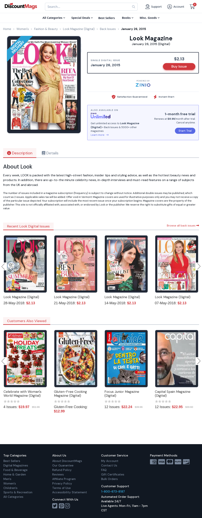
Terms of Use (61, 488)
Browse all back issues (183, 225)
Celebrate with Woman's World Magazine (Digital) (22, 393)
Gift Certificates (112, 474)
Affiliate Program (64, 479)
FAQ (104, 470)
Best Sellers (11, 461)
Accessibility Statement (69, 492)
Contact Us (109, 465)
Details (50, 153)
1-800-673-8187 (113, 492)
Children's (10, 488)
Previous (3, 266)
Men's (7, 479)
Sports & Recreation (17, 492)
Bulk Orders (109, 479)
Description (19, 153)
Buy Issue (179, 66)
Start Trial (185, 130)
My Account (109, 461)
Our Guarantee (62, 465)
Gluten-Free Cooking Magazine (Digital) (70, 393)
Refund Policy (62, 470)
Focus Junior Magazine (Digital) (121, 393)
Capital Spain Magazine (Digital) (172, 393)
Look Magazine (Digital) (21, 297)
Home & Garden (14, 474)
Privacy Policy (62, 483)
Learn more (100, 135)
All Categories (13, 497)
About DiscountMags (67, 461)
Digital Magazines (15, 465)
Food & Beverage (15, 470)
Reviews (58, 474)
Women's (9, 483)
